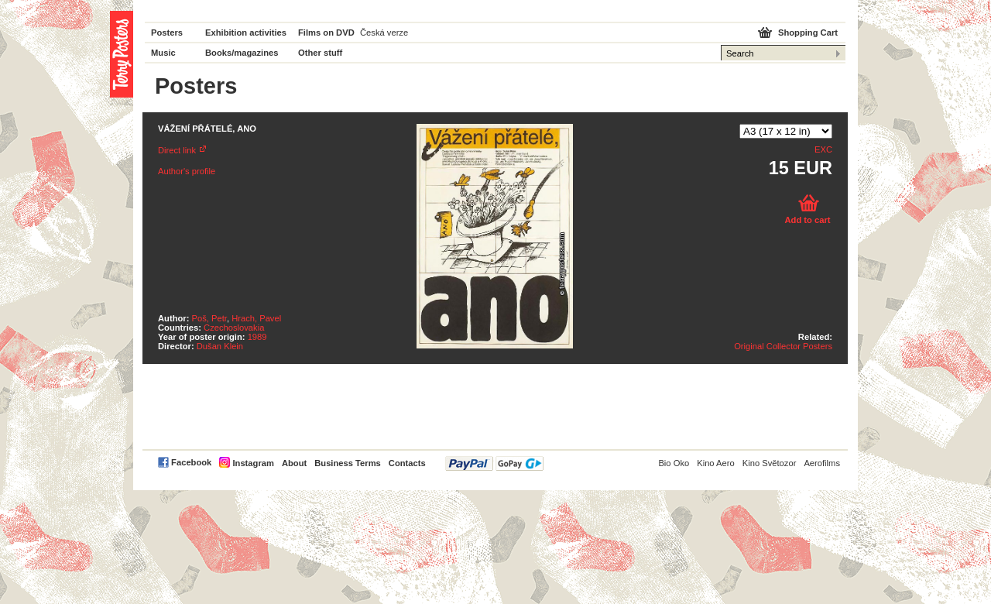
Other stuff (320, 52)
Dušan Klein (220, 346)
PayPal (494, 463)
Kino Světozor (769, 463)
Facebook (191, 462)
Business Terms (347, 463)
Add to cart (807, 220)
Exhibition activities (245, 32)
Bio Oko (673, 463)
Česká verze (384, 32)
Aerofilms (822, 463)
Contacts (407, 463)
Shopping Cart (808, 32)
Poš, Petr (209, 318)
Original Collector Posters (783, 346)
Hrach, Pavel (256, 318)
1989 (257, 336)
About (294, 463)
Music (163, 52)
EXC (823, 149)
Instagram (252, 463)
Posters (167, 32)
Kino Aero (716, 463)
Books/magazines (242, 52)
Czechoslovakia (234, 327)
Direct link (177, 150)
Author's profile (186, 171)
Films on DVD (326, 32)
